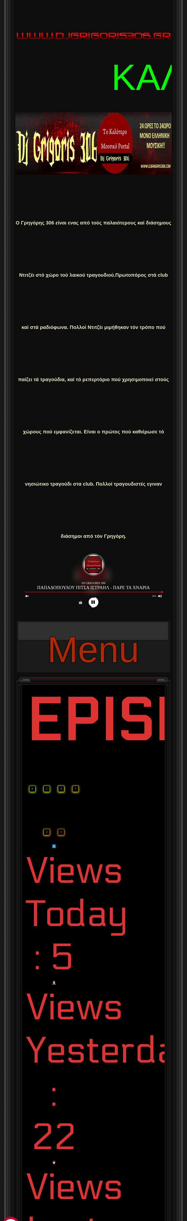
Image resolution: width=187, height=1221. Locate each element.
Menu (93, 634)
